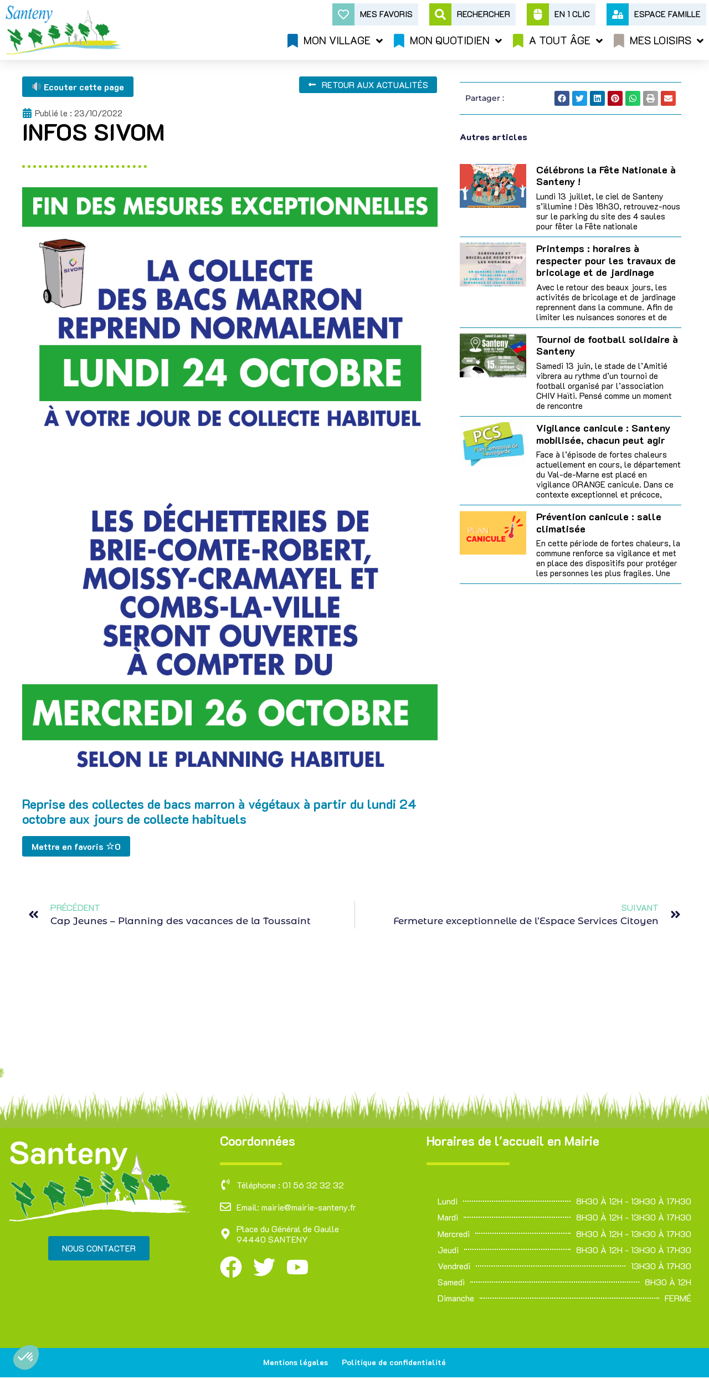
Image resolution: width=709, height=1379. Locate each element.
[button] (26, 1357)
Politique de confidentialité (395, 1363)
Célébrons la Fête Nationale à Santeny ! (606, 175)
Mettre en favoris (76, 846)
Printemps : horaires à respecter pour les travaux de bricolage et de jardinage (606, 260)
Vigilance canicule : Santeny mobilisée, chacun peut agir (603, 434)
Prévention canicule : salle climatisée (598, 522)
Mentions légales (294, 1363)
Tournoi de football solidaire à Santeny (607, 345)
